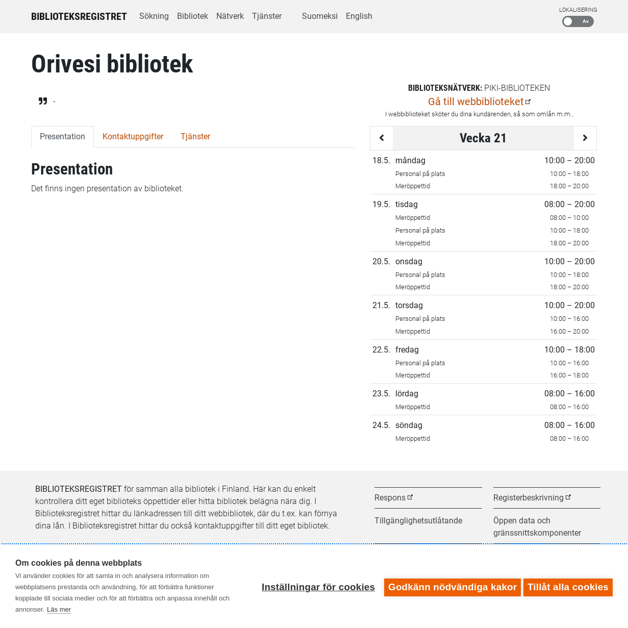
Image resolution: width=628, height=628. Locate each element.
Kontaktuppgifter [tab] (133, 136)
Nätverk (230, 16)
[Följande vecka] (585, 138)
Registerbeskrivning (528, 498)
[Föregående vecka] (381, 138)
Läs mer (59, 609)
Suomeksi (320, 16)
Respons (390, 498)
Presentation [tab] (62, 136)
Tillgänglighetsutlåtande (418, 520)
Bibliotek (192, 16)
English (359, 16)
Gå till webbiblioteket (476, 101)
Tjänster (267, 16)
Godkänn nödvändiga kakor (450, 586)
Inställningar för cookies (315, 586)
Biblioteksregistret (79, 16)
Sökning (154, 16)
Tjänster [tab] (195, 136)
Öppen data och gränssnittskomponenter (537, 527)
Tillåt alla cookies (568, 586)
